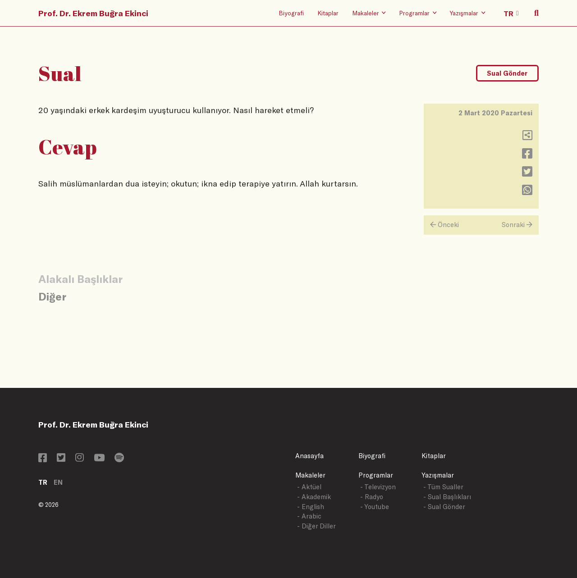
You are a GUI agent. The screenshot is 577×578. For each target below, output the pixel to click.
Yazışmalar (437, 475)
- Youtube (374, 506)
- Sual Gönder (444, 506)
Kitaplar (328, 13)
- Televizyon (378, 487)
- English (310, 506)
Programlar (375, 475)
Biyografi (291, 13)
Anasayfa (309, 456)
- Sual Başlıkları (447, 497)
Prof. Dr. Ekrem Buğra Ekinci (93, 13)
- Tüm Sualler (443, 487)
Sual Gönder (507, 73)
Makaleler (310, 475)
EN (58, 482)
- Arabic (309, 516)
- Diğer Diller (316, 526)
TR (42, 482)
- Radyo (371, 497)
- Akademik (314, 497)
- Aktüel (309, 487)
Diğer (52, 296)
